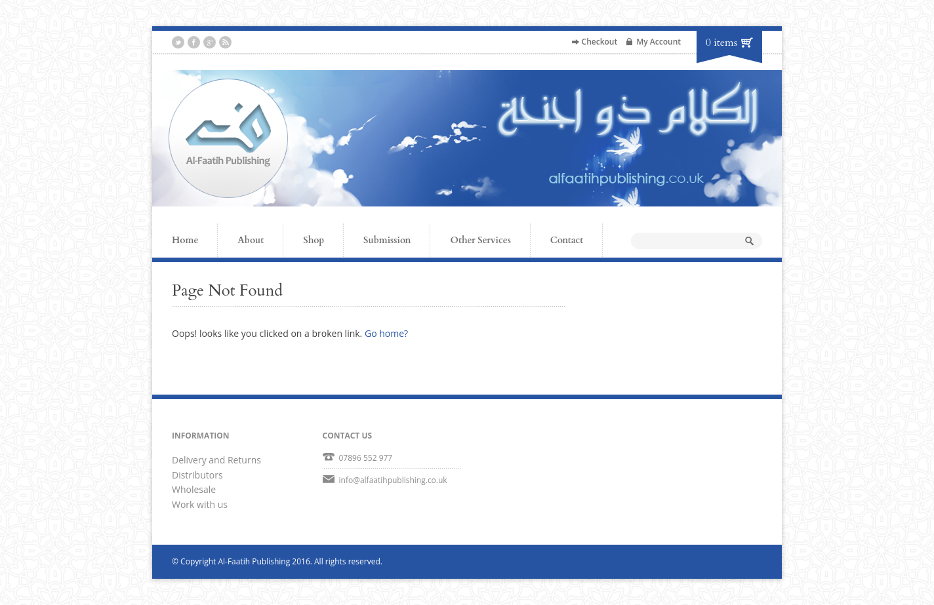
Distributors (197, 475)
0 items (721, 42)
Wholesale (194, 489)
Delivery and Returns (216, 460)
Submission (387, 240)
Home (185, 240)
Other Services (480, 240)
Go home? (386, 333)
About (250, 240)
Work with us (200, 504)
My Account (658, 41)
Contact (566, 240)
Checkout (600, 41)
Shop (313, 240)
